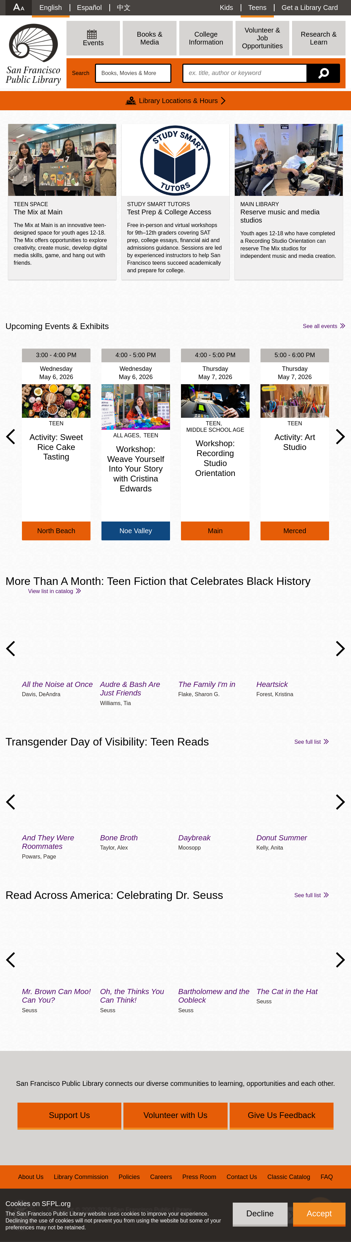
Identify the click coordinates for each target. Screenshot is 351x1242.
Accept (319, 1213)
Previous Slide (10, 436)
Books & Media (149, 38)
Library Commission (81, 1177)
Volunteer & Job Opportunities (262, 38)
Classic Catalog (288, 1177)
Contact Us (242, 1177)
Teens (257, 7)
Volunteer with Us (176, 1115)
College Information (206, 38)
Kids (226, 7)
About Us (31, 1177)
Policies (129, 1177)
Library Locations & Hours (178, 100)
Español (89, 7)
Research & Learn (319, 38)
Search (80, 73)
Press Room (199, 1177)
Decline (260, 1213)
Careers (161, 1177)
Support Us (69, 1115)
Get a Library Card (309, 7)
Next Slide (341, 436)
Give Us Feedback (281, 1115)
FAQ (326, 1177)
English (50, 7)
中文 (124, 7)
